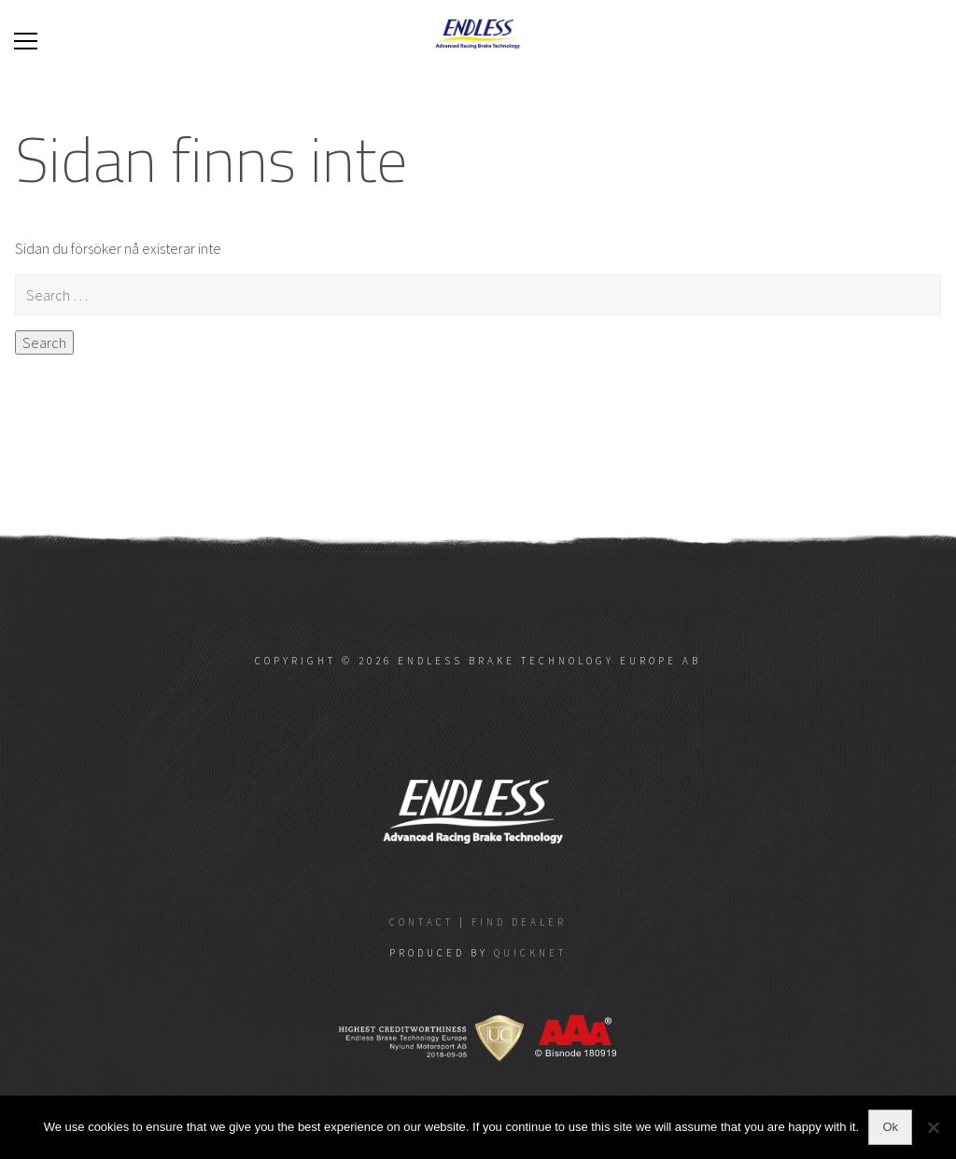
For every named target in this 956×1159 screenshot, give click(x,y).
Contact (421, 922)
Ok (890, 1127)
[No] (932, 1127)
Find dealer (519, 922)
